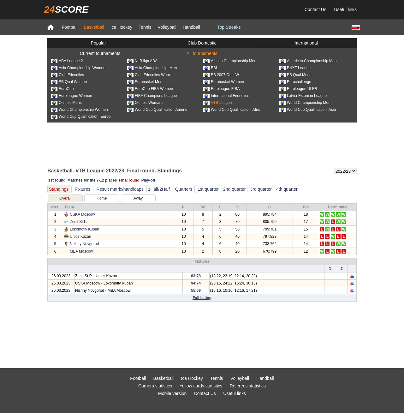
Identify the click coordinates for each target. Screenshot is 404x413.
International (306, 42)
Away (138, 198)
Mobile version (172, 393)
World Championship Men (304, 102)
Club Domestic (201, 42)
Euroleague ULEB (298, 89)
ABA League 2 (67, 61)
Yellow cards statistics (201, 385)
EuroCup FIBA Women (150, 89)
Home (102, 198)
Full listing (202, 298)
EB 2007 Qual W (221, 75)
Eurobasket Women (223, 82)
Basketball (94, 27)
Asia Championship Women (78, 68)
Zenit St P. (78, 221)
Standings (58, 189)
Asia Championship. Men (152, 68)
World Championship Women (79, 109)
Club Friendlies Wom (148, 75)
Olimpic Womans (145, 102)
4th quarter (287, 189)
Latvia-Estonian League (303, 95)
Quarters (183, 189)
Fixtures (82, 189)
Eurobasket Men (144, 82)
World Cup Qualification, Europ (81, 116)
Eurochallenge (295, 82)
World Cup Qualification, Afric (231, 109)
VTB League (217, 102)
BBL (210, 68)
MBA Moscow (81, 251)
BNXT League (295, 68)
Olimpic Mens (66, 102)
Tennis (145, 27)
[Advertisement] (202, 145)
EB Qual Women (69, 82)
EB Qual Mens (295, 75)
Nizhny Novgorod (84, 244)
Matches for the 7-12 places (92, 180)
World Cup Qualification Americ (157, 109)
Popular (98, 42)
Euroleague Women (71, 95)
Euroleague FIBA (221, 89)
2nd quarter (234, 189)
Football (69, 27)
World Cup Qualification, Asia (307, 109)
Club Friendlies (67, 75)
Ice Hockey (121, 27)
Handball (191, 27)
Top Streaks (229, 27)
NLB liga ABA (142, 61)
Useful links (345, 9)
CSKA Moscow (82, 214)
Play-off (148, 180)
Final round (129, 180)
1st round (57, 180)
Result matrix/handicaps (119, 189)
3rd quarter (261, 189)
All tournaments (202, 53)
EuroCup (62, 89)
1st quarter (208, 189)
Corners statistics (155, 385)
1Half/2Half (159, 189)
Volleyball (167, 27)
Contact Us (315, 9)
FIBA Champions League (152, 95)
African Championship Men (229, 61)
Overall (65, 198)
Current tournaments (100, 53)
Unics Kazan (80, 236)
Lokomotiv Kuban (84, 229)
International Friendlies (226, 95)
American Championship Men (307, 61)
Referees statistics (248, 385)
